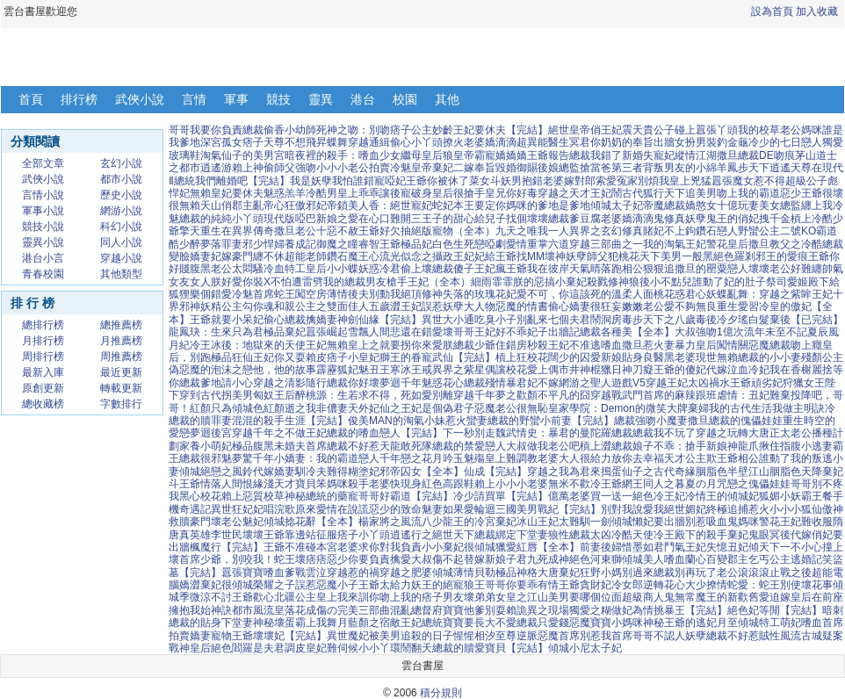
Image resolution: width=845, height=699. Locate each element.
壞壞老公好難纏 (785, 269)
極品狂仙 (232, 357)
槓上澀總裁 (606, 446)
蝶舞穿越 (348, 142)
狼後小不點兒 (660, 282)
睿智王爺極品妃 (395, 244)
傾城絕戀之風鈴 (216, 471)
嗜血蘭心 (685, 559)
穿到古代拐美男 (216, 395)
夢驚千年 (253, 458)
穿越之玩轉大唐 (732, 433)
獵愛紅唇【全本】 (537, 547)
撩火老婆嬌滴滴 (479, 142)
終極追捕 (727, 509)
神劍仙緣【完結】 (379, 319)
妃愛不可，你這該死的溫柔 (569, 294)
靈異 (320, 99)
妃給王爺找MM (509, 256)
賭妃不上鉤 (669, 231)
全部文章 (43, 163)
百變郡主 (727, 559)
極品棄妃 (285, 332)
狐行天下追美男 (680, 193)
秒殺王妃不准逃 (564, 345)
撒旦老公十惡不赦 (316, 231)
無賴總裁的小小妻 (759, 357)
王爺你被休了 (437, 181)
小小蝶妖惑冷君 (364, 269)
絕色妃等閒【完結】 (774, 610)
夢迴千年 (400, 383)
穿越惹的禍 (353, 572)
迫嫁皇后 (790, 597)
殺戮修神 (608, 282)
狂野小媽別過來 (617, 572)
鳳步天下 (748, 168)
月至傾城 (738, 622)
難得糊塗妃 (353, 471)
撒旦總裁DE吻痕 (756, 155)
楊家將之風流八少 (400, 521)
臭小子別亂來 (516, 319)
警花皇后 (727, 244)
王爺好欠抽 (384, 231)
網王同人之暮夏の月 (669, 484)
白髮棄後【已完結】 (795, 319)
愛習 (748, 306)
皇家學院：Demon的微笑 (607, 408)
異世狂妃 (232, 509)
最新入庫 (43, 372)
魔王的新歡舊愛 (732, 597)
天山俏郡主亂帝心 (242, 205)
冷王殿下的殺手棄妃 (701, 535)
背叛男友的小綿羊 (685, 168)
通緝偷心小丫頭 (406, 142)
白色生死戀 (458, 244)
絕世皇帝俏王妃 (585, 130)
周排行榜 (43, 356)
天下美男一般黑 (676, 256)
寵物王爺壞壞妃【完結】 (269, 636)
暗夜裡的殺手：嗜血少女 (343, 155)
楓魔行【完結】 (227, 547)
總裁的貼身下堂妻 (211, 622)
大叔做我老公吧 (543, 446)
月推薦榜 (121, 341)
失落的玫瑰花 (474, 294)
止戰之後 (790, 572)
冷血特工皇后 (295, 269)
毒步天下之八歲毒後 (669, 319)
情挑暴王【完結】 (685, 610)
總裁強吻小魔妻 (651, 420)
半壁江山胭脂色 (764, 471)
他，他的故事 (284, 370)
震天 (632, 130)
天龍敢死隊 (405, 446)
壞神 (555, 256)
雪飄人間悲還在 (385, 332)
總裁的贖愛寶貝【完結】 (490, 648)
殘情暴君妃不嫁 (522, 383)
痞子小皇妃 (353, 357)
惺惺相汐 (474, 636)
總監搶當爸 (585, 168)
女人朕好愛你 (221, 282)
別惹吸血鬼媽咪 (722, 521)
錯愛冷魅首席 (242, 294)
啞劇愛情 (506, 244)
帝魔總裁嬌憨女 (680, 205)
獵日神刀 (622, 370)
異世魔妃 (348, 636)
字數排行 (121, 404)
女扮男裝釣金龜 (711, 142)
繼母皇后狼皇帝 (437, 155)
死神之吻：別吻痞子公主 (374, 130)
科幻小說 (121, 226)
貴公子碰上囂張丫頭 (690, 130)
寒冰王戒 (411, 370)
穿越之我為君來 (564, 471)
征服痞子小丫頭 (353, 535)
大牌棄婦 (688, 408)
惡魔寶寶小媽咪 (606, 622)
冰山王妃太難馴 (553, 521)
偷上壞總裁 (427, 269)
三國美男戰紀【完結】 (548, 509)
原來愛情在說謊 (332, 509)
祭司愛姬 (787, 282)
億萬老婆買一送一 (590, 496)
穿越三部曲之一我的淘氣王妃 (637, 244)
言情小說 (43, 195)
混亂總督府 (416, 610)
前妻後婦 (601, 547)
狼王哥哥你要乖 (501, 585)
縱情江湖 (696, 155)
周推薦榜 (121, 356)
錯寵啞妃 (385, 181)
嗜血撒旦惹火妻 (638, 345)
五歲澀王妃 (395, 306)
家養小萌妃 (205, 446)
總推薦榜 (121, 325)
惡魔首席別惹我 (574, 636)
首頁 (30, 99)
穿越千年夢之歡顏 (495, 395)
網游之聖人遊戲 (595, 383)
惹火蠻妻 (466, 420)
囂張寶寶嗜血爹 (258, 572)
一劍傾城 (611, 521)
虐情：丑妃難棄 (754, 395)
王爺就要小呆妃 (227, 319)
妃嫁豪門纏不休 (248, 256)
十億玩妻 (738, 205)
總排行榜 (43, 325)
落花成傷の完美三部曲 (337, 610)
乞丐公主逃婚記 (785, 559)
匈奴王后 (274, 395)
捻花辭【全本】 (321, 521)
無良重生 (717, 306)
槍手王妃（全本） (428, 282)
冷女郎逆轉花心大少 (658, 585)
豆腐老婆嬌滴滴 (617, 219)
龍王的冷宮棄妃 (479, 521)
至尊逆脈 (516, 636)
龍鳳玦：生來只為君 (216, 332)
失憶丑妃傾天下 (743, 547)
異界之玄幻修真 (606, 231)
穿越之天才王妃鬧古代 (590, 193)
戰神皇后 (190, 648)
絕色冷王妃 (658, 496)
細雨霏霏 (492, 282)
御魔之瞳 (337, 244)
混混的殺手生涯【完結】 (290, 420)
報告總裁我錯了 (585, 155)
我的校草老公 (769, 130)
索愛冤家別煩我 (632, 181)
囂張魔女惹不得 (748, 181)
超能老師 (306, 256)
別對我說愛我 (632, 509)
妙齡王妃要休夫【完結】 (490, 130)
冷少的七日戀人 (785, 142)
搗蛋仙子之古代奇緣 (648, 471)
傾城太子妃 (616, 205)
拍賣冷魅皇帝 (400, 168)
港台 (362, 99)
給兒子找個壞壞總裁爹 (527, 219)
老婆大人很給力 (574, 458)
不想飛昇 (306, 142)
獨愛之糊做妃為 (606, 610)
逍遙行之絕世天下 (432, 535)
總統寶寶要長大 (458, 622)
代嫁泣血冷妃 (737, 370)
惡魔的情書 (521, 306)
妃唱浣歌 (274, 509)
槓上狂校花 (521, 357)
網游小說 (121, 211)
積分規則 (441, 693)
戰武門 (627, 395)
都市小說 (121, 179)
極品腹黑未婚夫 (269, 446)
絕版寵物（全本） (453, 231)
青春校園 (43, 274)
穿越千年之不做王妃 (279, 433)
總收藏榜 (43, 404)
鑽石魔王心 (353, 256)
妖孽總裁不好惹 (722, 636)
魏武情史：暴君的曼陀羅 (553, 433)
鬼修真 (669, 219)
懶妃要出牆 (658, 521)
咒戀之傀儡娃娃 (754, 484)
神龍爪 (743, 446)
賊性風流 (780, 636)
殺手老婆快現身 (385, 484)
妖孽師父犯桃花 (602, 256)
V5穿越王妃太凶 (670, 383)
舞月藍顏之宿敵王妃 (374, 622)
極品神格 (516, 572)
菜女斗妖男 (495, 181)
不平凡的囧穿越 (574, 395)
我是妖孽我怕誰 (327, 181)
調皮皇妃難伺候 (321, 648)
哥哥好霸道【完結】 (405, 496)
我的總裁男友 (354, 282)
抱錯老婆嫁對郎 (559, 181)
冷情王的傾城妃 (722, 496)
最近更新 (121, 372)
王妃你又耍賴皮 (290, 357)
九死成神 (548, 559)
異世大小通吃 (453, 319)
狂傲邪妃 (306, 205)
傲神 (832, 509)
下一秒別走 (469, 433)
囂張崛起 (327, 332)
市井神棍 (580, 370)
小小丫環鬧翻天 (395, 648)
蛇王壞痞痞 (300, 559)
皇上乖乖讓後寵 (374, 193)
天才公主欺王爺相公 (711, 458)
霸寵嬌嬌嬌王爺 (511, 155)
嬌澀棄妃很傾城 (216, 585)
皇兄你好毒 (511, 193)
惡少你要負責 (358, 559)
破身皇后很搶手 (448, 193)
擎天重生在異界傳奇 (226, 231)
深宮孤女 (221, 142)
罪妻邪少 (242, 244)
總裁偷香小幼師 (279, 130)
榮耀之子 (274, 585)
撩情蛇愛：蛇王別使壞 (759, 585)
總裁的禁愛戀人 (469, 446)
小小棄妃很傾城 (458, 547)
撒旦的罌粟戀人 (711, 269)
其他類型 (121, 274)
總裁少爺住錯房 (490, 345)
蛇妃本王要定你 (469, 205)
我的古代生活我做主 (756, 408)
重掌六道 (548, 244)
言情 (194, 99)
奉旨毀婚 (495, 168)
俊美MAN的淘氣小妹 (396, 420)
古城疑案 (822, 636)
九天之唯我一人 (532, 231)
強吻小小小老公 (332, 168)
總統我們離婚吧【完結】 (232, 181)
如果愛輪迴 (469, 509)
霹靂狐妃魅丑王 (353, 370)
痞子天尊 (263, 142)
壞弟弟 (479, 597)
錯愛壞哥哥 (448, 332)
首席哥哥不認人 (648, 636)
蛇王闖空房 (300, 294)
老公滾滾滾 (743, 572)
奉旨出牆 (653, 142)
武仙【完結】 (463, 357)
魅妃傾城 (263, 521)
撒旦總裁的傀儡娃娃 (735, 420)
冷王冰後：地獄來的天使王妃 (258, 345)
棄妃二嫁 (453, 168)
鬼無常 (680, 597)
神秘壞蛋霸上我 (290, 622)
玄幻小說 (121, 163)
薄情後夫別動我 (364, 294)
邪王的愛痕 (781, 256)
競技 (278, 99)
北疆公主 (295, 597)
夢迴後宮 (211, 433)
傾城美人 (643, 559)
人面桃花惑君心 (669, 294)
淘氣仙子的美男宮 (242, 155)
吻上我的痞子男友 (421, 597)
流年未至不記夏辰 (786, 332)
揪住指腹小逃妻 (796, 446)
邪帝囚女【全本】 (421, 471)
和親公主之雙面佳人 (321, 306)
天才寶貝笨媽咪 (311, 484)
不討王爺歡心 (242, 597)
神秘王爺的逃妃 (680, 622)
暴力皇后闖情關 (711, 345)
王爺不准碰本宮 (300, 547)
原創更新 (43, 388)
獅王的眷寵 (405, 357)
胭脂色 (711, 471)
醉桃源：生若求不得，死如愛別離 (374, 395)
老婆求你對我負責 (379, 547)
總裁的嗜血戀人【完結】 (385, 433)
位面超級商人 (632, 597)
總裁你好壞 (353, 383)
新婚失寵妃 (648, 155)
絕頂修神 (422, 294)
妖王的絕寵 (437, 585)
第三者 (627, 168)
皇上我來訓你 (347, 597)
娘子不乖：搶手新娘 (679, 446)
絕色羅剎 (734, 256)
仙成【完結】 (495, 471)
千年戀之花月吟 (416, 458)
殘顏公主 (822, 357)
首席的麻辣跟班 (680, 395)
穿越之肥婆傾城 (416, 572)
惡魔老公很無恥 (511, 408)
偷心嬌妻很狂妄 (585, 306)
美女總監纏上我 (796, 205)
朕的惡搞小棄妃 (550, 282)
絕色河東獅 (595, 559)
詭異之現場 (542, 610)
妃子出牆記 (553, 332)
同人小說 (121, 242)
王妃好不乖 (500, 332)
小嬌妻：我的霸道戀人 (326, 458)
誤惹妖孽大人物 (458, 306)
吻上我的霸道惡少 (759, 193)
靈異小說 (43, 242)
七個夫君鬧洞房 (585, 319)
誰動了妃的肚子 (729, 282)
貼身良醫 (643, 357)
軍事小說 (43, 211)
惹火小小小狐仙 (785, 509)
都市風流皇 (258, 610)
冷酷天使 (632, 535)
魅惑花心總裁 (453, 383)
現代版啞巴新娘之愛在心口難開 (337, 219)
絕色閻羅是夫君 (248, 648)
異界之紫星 (458, 370)
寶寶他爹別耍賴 (479, 610)
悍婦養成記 (290, 244)
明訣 (814, 408)
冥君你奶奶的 (600, 142)
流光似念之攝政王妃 (426, 256)
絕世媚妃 (685, 509)
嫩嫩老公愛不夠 (659, 306)
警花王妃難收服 (796, 521)
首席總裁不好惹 (342, 446)
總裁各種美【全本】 (627, 332)
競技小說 (43, 226)
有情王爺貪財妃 (574, 585)
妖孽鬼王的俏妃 (722, 219)
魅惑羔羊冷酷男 (300, 193)
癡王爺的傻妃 (674, 370)
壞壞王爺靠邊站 (279, 535)
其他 (447, 99)
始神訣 (216, 610)
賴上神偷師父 (263, 168)
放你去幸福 (637, 458)
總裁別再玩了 (685, 572)
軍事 (236, 99)
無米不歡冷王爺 (585, 484)
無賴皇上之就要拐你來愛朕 (390, 345)
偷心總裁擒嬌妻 (300, 319)
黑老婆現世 (690, 357)
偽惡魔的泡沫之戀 (211, 370)
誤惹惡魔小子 (326, 585)
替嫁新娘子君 (495, 559)
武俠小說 (139, 99)
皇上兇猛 (690, 181)
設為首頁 (772, 11)
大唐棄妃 (559, 572)
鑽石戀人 (717, 231)
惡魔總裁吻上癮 (785, 345)
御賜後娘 (537, 168)
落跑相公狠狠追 (638, 269)
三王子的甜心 (442, 219)
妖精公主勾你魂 (237, 306)
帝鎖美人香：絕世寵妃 (379, 205)
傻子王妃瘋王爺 (490, 269)
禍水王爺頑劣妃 (746, 383)
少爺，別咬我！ (237, 559)
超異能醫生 (542, 142)
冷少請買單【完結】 (500, 496)
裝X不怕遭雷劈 (288, 282)
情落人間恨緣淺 (237, 484)
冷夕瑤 (732, 319)
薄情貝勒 (474, 572)
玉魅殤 (469, 458)
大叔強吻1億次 (709, 332)
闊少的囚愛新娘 (585, 357)
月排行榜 (43, 341)
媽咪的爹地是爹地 (548, 205)
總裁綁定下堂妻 (511, 535)
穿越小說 (121, 258)
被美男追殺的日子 (411, 636)
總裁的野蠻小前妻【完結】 (551, 420)
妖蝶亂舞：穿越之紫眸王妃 (769, 294)
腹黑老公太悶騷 (227, 269)
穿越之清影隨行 (290, 383)
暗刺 (832, 610)
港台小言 (43, 258)
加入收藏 (817, 11)
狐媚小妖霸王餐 (796, 496)
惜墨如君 (643, 547)
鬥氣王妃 (685, 547)
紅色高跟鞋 (448, 484)
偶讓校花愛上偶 (522, 370)
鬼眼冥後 (769, 535)
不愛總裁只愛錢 (532, 622)
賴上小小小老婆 (511, 484)
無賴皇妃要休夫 (227, 193)
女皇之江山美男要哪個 (548, 597)
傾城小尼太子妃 (585, 648)
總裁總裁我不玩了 (653, 433)
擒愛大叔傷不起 (427, 559)
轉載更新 (121, 388)
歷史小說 (121, 195)
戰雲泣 (311, 572)
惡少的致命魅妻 (406, 509)
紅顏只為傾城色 (227, 408)
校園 (405, 99)
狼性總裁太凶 (579, 535)
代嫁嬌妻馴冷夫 (290, 471)
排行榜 (79, 99)
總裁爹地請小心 (216, 383)
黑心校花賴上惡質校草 (232, 496)
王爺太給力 (384, 585)
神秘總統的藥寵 (321, 496)
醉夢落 (205, 244)
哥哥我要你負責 (205, 130)
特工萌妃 (780, 622)
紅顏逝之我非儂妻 (306, 408)
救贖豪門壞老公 (205, 521)
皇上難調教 (511, 458)
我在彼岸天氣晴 (564, 269)
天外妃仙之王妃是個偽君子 (411, 408)
